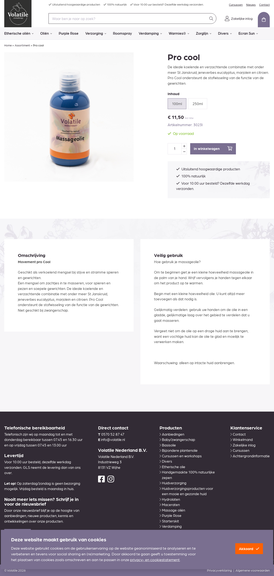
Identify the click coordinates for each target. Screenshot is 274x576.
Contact (264, 4)
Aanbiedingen (172, 434)
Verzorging (95, 33)
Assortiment (22, 45)
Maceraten (170, 504)
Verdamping (150, 33)
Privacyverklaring (219, 570)
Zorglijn (203, 33)
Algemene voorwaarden (252, 570)
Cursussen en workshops (181, 456)
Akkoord (249, 548)
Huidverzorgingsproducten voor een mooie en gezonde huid (186, 491)
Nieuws (251, 4)
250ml (198, 103)
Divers (225, 33)
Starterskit (169, 521)
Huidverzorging (173, 483)
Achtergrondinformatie (250, 456)
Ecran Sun (248, 33)
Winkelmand (241, 439)
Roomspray (122, 33)
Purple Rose (68, 33)
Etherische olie (172, 467)
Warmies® (179, 33)
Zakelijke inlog (242, 445)
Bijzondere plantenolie (179, 450)
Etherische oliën (18, 33)
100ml (177, 103)
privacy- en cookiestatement (155, 559)
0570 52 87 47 (112, 434)
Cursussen (236, 4)
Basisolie (168, 445)
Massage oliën (172, 510)
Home (8, 45)
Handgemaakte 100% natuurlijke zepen (187, 475)
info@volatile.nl (113, 439)
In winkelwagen (213, 148)
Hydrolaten (170, 499)
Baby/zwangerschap (177, 439)
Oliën (46, 33)
